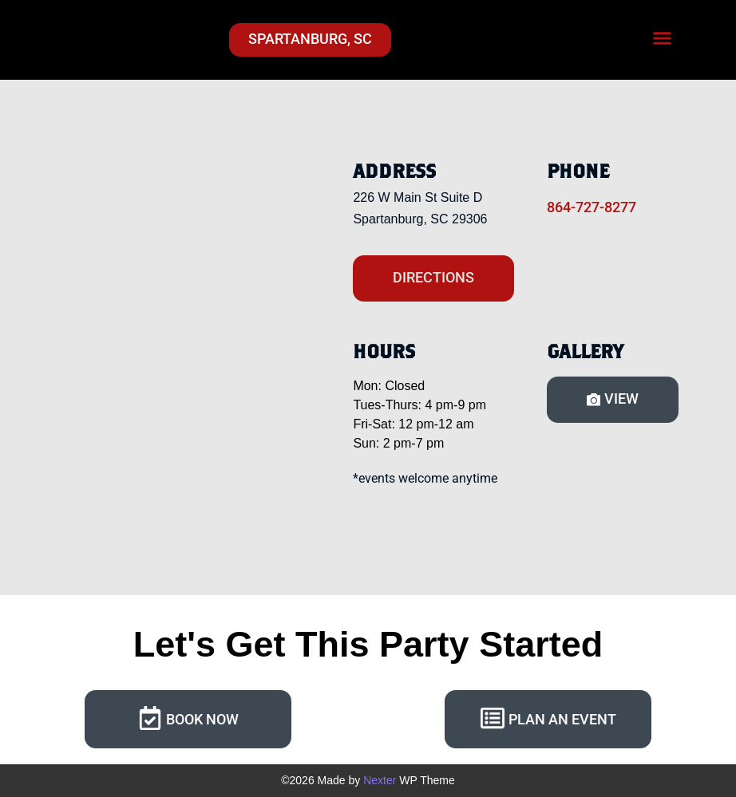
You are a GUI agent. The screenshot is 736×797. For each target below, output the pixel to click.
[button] (662, 38)
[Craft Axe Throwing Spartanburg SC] (171, 326)
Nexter (379, 780)
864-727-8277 (591, 207)
